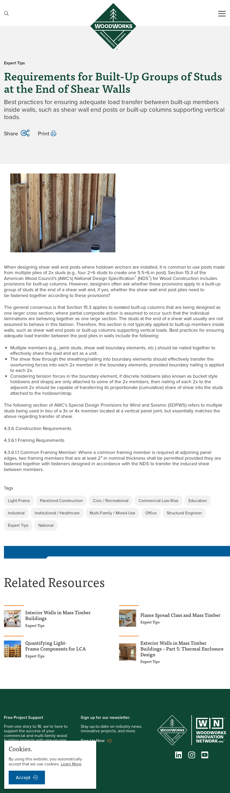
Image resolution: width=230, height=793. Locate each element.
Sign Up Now (93, 736)
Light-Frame (19, 497)
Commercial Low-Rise (158, 497)
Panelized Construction (61, 497)
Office (151, 509)
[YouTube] (204, 752)
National (46, 521)
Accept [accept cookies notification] (23, 777)
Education (197, 497)
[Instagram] (191, 752)
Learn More (71, 764)
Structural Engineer (184, 509)
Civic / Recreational (111, 497)
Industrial (16, 509)
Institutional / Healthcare (57, 509)
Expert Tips (18, 521)
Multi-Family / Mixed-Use (112, 509)
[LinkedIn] (178, 752)
